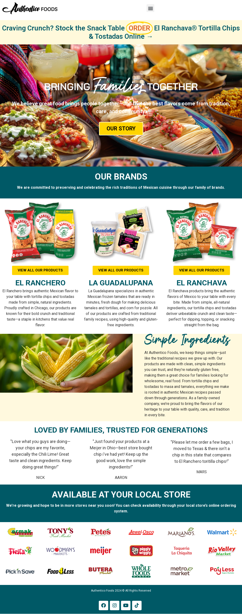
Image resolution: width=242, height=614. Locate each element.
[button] (150, 8)
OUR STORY (121, 128)
